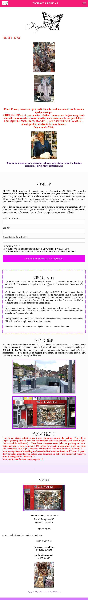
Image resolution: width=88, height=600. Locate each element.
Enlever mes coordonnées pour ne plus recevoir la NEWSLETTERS (41, 251)
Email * (6, 227)
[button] (84, 3)
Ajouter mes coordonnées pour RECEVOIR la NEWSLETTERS (37, 248)
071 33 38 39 (44, 529)
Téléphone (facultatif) (15, 237)
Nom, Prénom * (11, 218)
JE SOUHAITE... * (11, 246)
